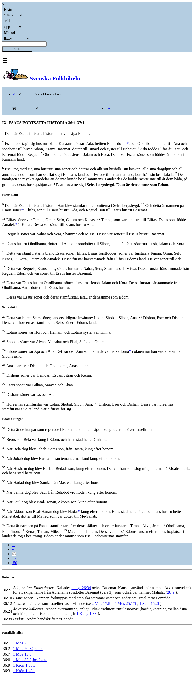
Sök (17, 49)
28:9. (38, 648)
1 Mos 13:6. (22, 654)
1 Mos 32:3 (22, 660)
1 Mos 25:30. (23, 643)
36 (14, 554)
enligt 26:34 (81, 588)
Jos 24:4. (39, 660)
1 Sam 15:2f (149, 603)
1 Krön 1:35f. (24, 665)
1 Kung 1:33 (87, 613)
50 (14, 563)
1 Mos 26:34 (23, 648)
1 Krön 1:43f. (24, 671)
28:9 (170, 592)
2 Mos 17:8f (101, 603)
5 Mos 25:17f (125, 603)
